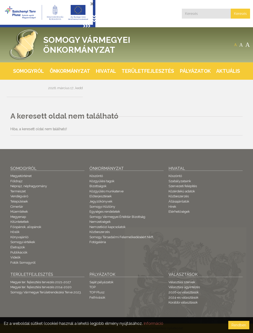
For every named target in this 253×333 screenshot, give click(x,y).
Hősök (15, 232)
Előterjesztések (100, 196)
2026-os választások (184, 292)
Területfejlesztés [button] (148, 71)
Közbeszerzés (99, 232)
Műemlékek (19, 211)
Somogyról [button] (28, 71)
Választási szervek (182, 282)
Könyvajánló (19, 237)
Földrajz (16, 181)
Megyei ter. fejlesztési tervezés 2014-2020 (41, 287)
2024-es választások (183, 297)
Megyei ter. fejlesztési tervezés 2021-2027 (40, 282)
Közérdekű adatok (182, 191)
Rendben (239, 325)
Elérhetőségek (179, 211)
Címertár (16, 206)
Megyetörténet (21, 176)
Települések (19, 201)
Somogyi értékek (22, 242)
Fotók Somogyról (23, 262)
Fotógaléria (97, 242)
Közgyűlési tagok (101, 181)
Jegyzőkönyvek (100, 201)
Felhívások (97, 297)
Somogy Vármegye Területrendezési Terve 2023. (46, 292)
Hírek (172, 206)
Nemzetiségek (100, 222)
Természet (18, 191)
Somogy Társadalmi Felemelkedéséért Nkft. (121, 237)
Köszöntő (96, 176)
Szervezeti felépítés (183, 186)
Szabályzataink (180, 181)
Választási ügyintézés (184, 287)
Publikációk (18, 252)
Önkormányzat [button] (70, 71)
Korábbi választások (183, 302)
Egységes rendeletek (104, 211)
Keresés (240, 14)
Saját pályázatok (101, 282)
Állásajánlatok (179, 201)
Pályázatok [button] (195, 71)
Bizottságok (97, 186)
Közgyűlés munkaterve (106, 191)
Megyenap (18, 217)
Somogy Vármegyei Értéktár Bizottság (117, 217)
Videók (15, 257)
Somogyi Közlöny (102, 206)
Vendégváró (19, 196)
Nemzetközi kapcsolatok (107, 227)
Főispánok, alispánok (25, 227)
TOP (92, 287)
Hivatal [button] (106, 71)
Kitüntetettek (19, 222)
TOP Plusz (97, 292)
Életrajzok (17, 247)
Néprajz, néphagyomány (28, 186)
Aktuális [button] (228, 71)
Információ (153, 323)
